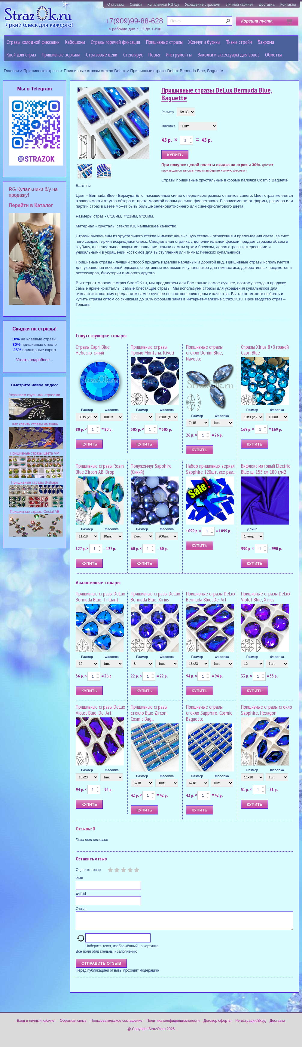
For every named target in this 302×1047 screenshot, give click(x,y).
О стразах (115, 4)
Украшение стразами (202, 4)
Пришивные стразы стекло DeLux (95, 70)
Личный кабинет (239, 4)
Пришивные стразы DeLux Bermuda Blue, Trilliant (100, 596)
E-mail (81, 893)
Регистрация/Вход (250, 1024)
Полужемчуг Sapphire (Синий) (151, 468)
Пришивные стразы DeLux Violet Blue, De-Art (100, 709)
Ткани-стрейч (239, 41)
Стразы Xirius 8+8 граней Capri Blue (265, 349)
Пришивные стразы (164, 41)
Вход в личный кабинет (36, 1024)
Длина (252, 529)
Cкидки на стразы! (34, 328)
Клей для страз (21, 54)
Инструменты (179, 54)
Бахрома (266, 41)
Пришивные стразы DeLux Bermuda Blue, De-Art (210, 596)
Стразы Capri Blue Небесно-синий (93, 349)
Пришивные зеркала (61, 54)
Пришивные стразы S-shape (34, 482)
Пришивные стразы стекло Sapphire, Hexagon (266, 709)
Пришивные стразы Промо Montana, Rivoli (152, 349)
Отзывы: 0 (85, 829)
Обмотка (273, 54)
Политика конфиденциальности (173, 1024)
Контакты (288, 4)
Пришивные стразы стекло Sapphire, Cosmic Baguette (209, 712)
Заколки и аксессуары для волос (228, 54)
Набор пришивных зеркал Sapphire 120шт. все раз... (211, 468)
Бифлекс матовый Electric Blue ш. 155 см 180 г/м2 (265, 468)
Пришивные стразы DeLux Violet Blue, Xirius (265, 596)
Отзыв (81, 909)
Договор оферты (217, 1024)
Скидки (136, 4)
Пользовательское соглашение (116, 1024)
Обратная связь (73, 1024)
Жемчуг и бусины (204, 41)
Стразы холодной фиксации (33, 41)
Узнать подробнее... (34, 360)
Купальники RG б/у (163, 4)
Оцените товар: (89, 870)
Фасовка (168, 126)
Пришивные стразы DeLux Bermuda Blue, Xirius (155, 596)
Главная (11, 70)
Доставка (267, 4)
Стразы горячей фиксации (115, 41)
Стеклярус (133, 54)
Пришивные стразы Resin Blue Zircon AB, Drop (100, 468)
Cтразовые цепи (101, 54)
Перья (154, 54)
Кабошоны (75, 41)
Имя (79, 878)
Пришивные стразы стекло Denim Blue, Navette (204, 352)
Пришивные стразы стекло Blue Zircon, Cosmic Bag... (149, 712)
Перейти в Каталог (31, 205)
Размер (167, 112)
